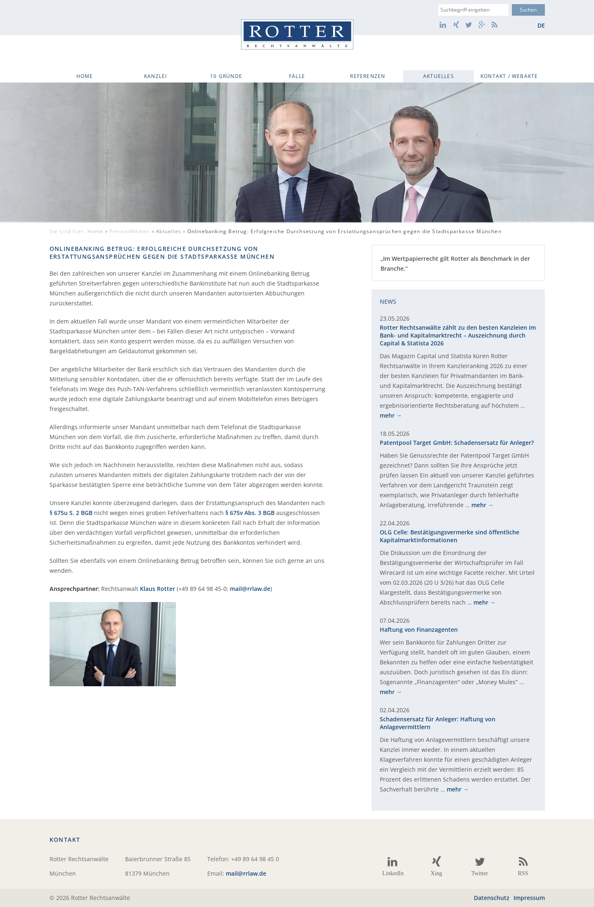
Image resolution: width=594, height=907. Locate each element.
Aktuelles (438, 76)
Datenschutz (491, 898)
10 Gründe (226, 76)
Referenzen (367, 76)
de (541, 25)
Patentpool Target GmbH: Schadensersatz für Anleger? (457, 442)
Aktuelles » (329, 231)
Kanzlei (155, 76)
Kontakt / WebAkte (509, 76)
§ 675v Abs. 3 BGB (250, 513)
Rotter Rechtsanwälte (297, 34)
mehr (387, 415)
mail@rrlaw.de (250, 589)
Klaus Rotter (157, 589)
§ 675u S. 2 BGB (71, 513)
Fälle (297, 76)
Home (84, 76)
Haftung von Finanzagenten (419, 629)
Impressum (529, 898)
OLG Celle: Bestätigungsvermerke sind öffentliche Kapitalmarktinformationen (449, 536)
